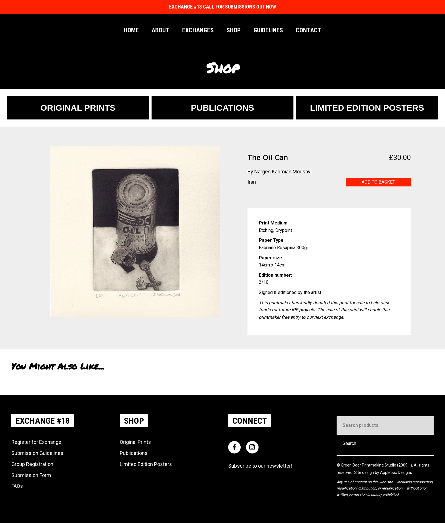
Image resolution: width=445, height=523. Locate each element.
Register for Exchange (36, 442)
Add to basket (378, 182)
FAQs (17, 486)
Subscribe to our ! (260, 466)
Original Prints (135, 442)
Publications (134, 453)
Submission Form (31, 475)
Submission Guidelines (37, 453)
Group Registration (32, 464)
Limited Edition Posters (146, 464)
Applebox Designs (396, 472)
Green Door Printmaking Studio (369, 465)
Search (349, 443)
